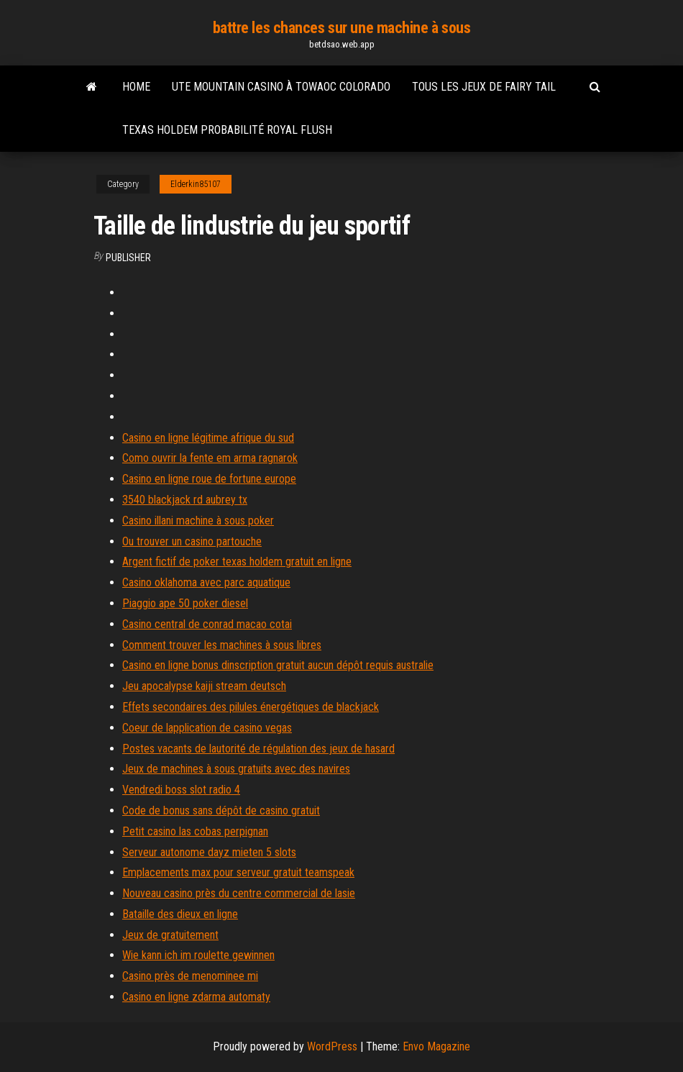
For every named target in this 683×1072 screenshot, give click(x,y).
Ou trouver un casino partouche (192, 541)
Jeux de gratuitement (170, 935)
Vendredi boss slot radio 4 (181, 789)
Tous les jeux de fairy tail (484, 87)
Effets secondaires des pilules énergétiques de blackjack (250, 707)
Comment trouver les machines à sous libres (221, 645)
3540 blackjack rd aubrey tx (184, 500)
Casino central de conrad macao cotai (207, 624)
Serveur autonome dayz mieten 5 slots (209, 852)
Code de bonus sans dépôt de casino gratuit (221, 810)
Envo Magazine (436, 1046)
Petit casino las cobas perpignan (195, 831)
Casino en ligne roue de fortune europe (209, 479)
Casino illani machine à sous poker (198, 520)
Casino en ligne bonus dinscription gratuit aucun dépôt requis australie (278, 665)
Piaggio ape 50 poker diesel (185, 603)
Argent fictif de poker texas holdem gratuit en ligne (237, 561)
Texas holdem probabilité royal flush (227, 130)
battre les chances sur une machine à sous (342, 28)
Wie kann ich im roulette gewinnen (198, 955)
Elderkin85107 (195, 184)
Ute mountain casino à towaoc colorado (281, 87)
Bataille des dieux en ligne (180, 914)
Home (136, 87)
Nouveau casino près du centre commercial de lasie (238, 893)
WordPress (332, 1046)
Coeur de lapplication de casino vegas (207, 728)
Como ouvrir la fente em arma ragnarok (210, 458)
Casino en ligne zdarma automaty (196, 997)
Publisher (128, 257)
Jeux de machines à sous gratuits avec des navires (236, 769)
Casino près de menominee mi (190, 976)
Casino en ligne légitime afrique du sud (208, 438)
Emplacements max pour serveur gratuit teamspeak (238, 872)
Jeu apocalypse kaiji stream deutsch (204, 686)
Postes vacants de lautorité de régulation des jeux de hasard (258, 748)
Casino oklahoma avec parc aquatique (206, 582)
